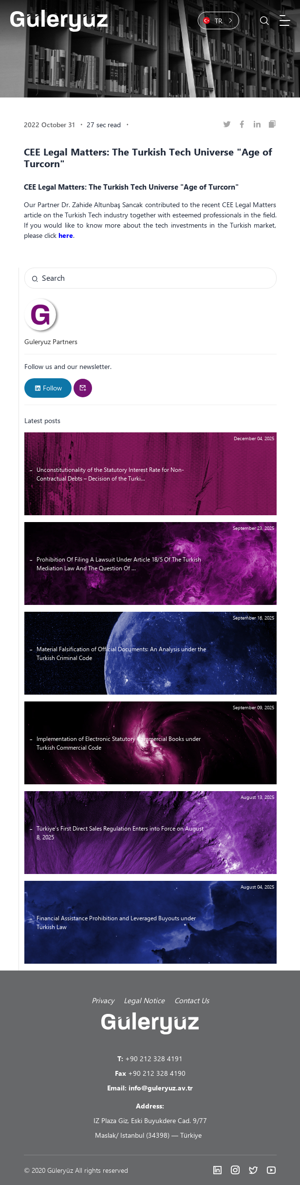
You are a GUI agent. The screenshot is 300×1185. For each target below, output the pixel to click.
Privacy (103, 1000)
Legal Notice (144, 1000)
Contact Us (191, 1000)
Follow (48, 387)
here (65, 235)
